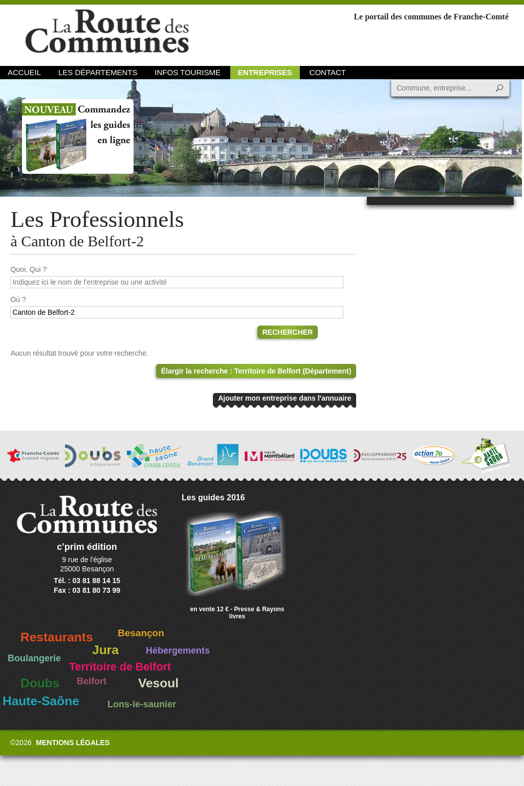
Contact (328, 72)
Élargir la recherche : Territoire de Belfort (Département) (256, 371)
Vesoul (158, 683)
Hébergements (178, 650)
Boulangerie (34, 658)
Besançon (141, 633)
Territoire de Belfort (120, 667)
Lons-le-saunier (141, 704)
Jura (105, 650)
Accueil (24, 72)
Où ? (18, 299)
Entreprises (265, 72)
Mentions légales (73, 742)
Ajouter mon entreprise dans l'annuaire (284, 398)
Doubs (39, 683)
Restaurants (56, 637)
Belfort (91, 681)
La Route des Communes (106, 33)
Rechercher (288, 332)
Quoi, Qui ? (28, 269)
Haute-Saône (41, 701)
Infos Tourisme (188, 72)
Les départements (97, 72)
